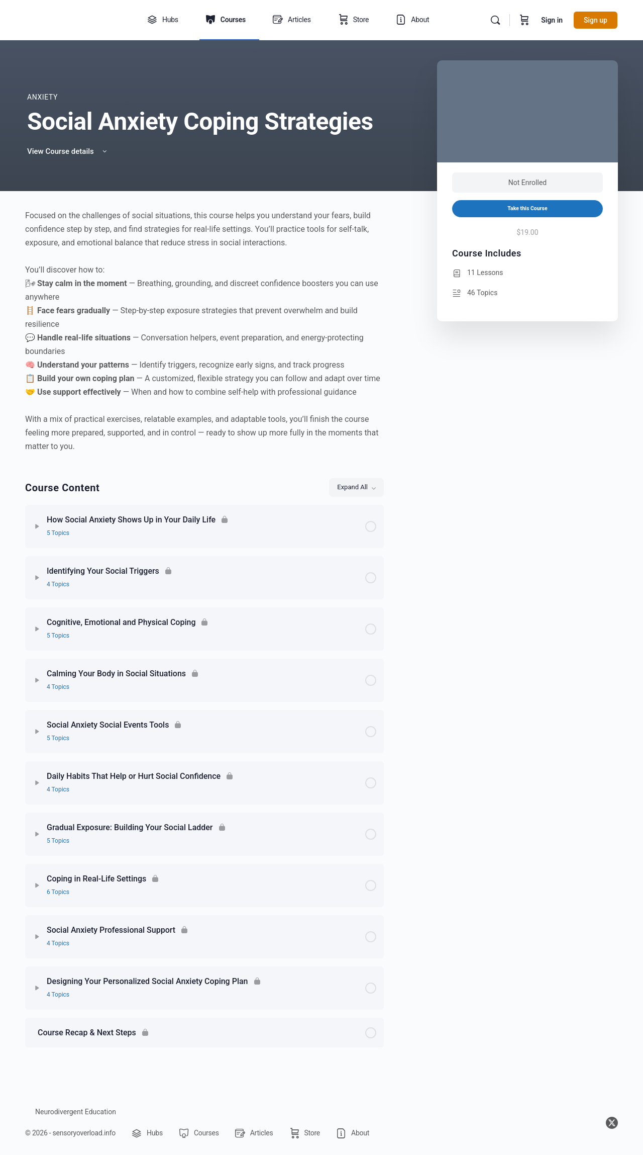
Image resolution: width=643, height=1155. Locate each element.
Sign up (595, 20)
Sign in (552, 20)
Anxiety (42, 97)
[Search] (495, 20)
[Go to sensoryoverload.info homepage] (73, 19)
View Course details (68, 151)
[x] (612, 1123)
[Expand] (37, 526)
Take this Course (527, 208)
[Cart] (524, 20)
